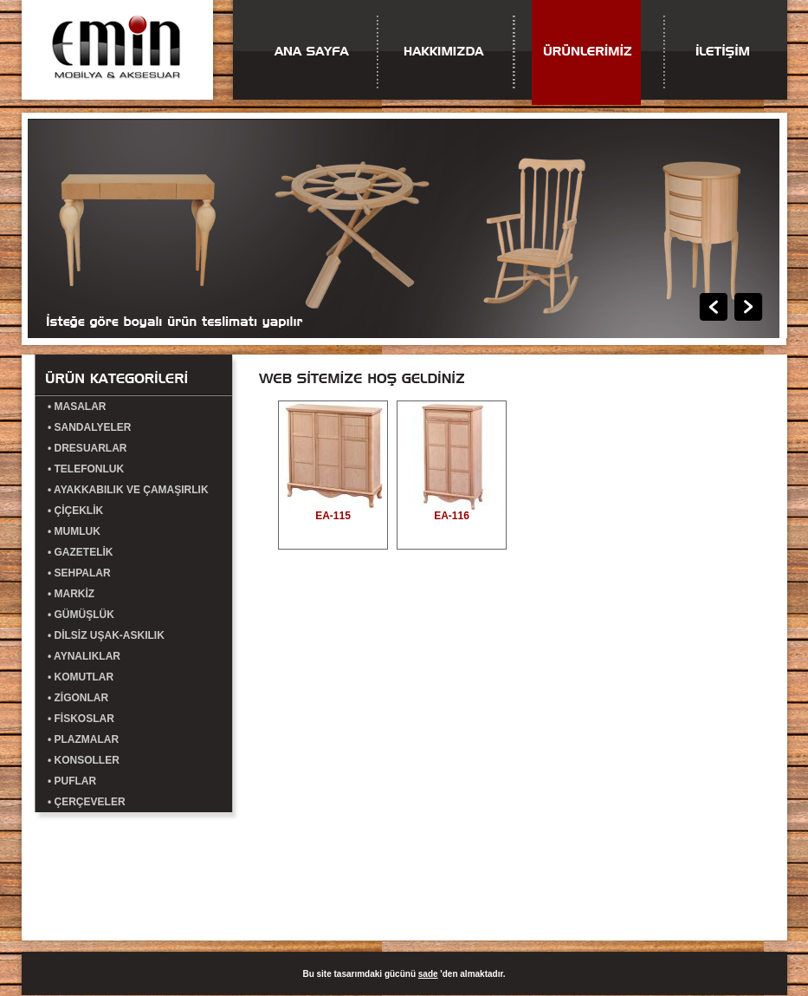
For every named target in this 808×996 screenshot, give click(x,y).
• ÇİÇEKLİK (75, 511)
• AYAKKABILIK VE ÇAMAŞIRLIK (128, 490)
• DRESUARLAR (87, 448)
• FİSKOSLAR (81, 719)
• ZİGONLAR (78, 698)
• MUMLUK (74, 531)
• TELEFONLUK (86, 469)
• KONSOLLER (84, 760)
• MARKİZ (71, 594)
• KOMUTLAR (80, 677)
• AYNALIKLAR (84, 656)
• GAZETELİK (80, 552)
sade (428, 974)
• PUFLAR (72, 781)
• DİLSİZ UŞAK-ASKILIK (106, 635)
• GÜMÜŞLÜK (81, 615)
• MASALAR (77, 406)
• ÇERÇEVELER (87, 802)
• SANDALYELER (89, 427)
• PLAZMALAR (83, 739)
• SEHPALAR (79, 573)
